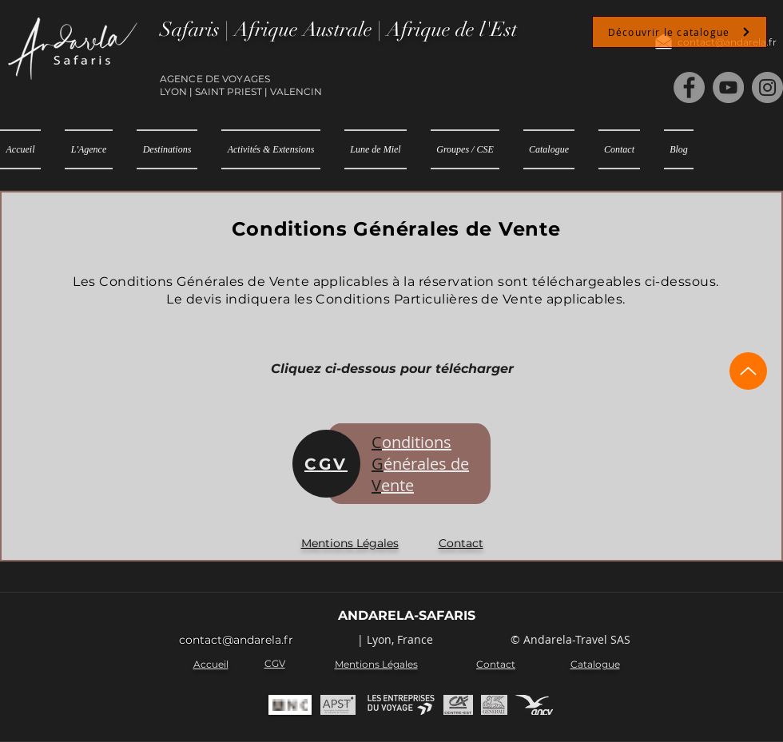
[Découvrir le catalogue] (679, 32)
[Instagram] (767, 87)
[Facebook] (689, 87)
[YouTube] (728, 87)
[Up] (748, 371)
